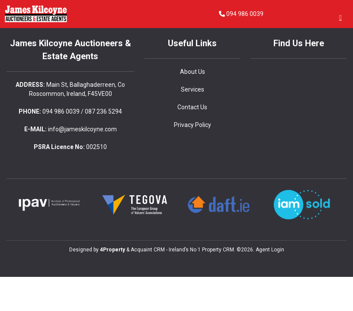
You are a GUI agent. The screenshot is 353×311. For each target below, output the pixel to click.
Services (192, 89)
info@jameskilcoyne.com (82, 129)
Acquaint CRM (148, 250)
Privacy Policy (192, 124)
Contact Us (192, 107)
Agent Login (270, 250)
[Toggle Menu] (340, 17)
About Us (192, 71)
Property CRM (218, 250)
